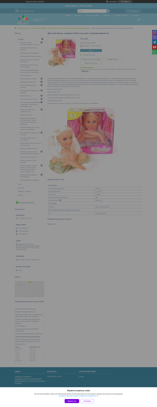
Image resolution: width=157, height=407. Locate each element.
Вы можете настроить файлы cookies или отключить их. (78, 396)
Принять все (71, 401)
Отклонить (88, 401)
